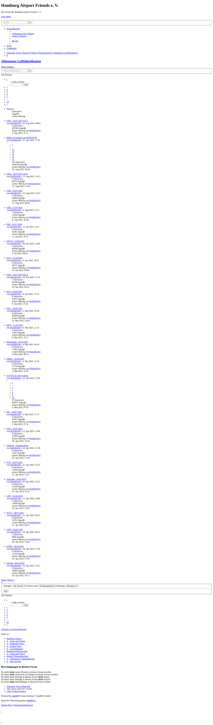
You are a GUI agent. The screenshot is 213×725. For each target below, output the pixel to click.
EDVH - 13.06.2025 (15, 241)
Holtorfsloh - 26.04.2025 (17, 342)
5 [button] (7, 97)
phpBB (15, 696)
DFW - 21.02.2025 (15, 325)
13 (13, 155)
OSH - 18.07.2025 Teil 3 (17, 121)
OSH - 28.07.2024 (14, 429)
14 (13, 157)
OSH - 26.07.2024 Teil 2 (17, 275)
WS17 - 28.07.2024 (15, 513)
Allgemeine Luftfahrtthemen (21, 61)
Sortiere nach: (41, 586)
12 (13, 152)
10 (13, 397)
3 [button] (7, 92)
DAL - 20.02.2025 (15, 308)
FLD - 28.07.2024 (14, 462)
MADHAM (15, 123)
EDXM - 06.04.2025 (15, 563)
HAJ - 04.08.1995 (14, 291)
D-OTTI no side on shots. (18, 375)
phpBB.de (31, 700)
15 (13, 159)
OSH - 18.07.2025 (14, 191)
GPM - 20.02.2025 (15, 529)
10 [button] (8, 102)
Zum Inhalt (6, 16)
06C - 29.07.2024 (14, 412)
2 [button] (7, 90)
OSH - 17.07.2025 (14, 207)
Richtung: (67, 586)
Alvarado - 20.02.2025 (16, 479)
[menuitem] (23, 34)
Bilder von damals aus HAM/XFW (22, 137)
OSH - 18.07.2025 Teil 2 (17, 174)
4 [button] (7, 94)
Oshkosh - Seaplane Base (18, 445)
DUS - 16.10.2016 (14, 258)
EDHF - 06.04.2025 (15, 546)
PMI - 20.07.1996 (14, 224)
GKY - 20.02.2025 (15, 496)
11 (13, 150)
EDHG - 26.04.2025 (15, 359)
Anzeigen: (14, 586)
